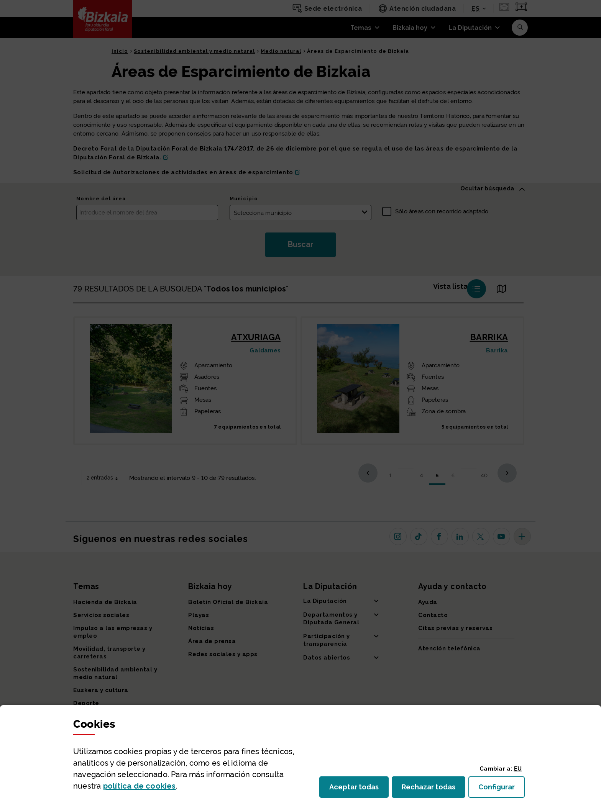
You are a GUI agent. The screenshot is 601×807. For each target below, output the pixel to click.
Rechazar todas (433, 789)
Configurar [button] (501, 789)
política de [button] (139, 786)
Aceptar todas (359, 789)
